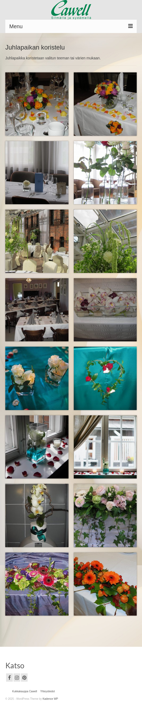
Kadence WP (50, 698)
